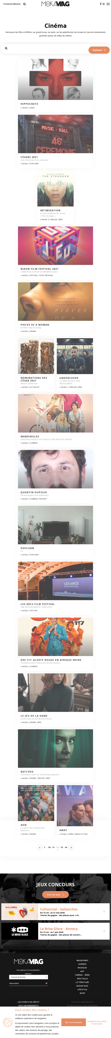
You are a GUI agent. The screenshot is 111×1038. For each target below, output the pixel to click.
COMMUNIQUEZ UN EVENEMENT (82, 1005)
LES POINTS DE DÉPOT (29, 1002)
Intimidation (50, 210)
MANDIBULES (30, 436)
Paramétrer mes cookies (96, 1021)
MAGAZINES (82, 960)
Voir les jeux (55, 894)
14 (66, 847)
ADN (24, 825)
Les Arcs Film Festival (38, 604)
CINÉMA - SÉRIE (82, 975)
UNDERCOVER (68, 378)
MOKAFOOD (82, 985)
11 (53, 847)
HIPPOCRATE (29, 104)
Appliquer (99, 50)
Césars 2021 (29, 157)
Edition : (28, 974)
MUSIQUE (82, 967)
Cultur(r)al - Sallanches (58, 909)
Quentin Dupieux (34, 492)
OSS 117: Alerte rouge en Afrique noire (51, 660)
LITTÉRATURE (82, 982)
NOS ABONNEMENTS (29, 1005)
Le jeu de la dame (34, 715)
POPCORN (27, 548)
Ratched (27, 771)
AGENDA (82, 964)
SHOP (82, 993)
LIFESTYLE (82, 989)
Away (63, 830)
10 (49, 847)
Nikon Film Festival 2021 (39, 269)
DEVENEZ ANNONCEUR (82, 1002)
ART (82, 971)
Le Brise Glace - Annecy (59, 928)
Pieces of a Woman (35, 324)
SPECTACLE (82, 978)
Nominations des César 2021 (34, 379)
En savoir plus (96, 1023)
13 (62, 847)
